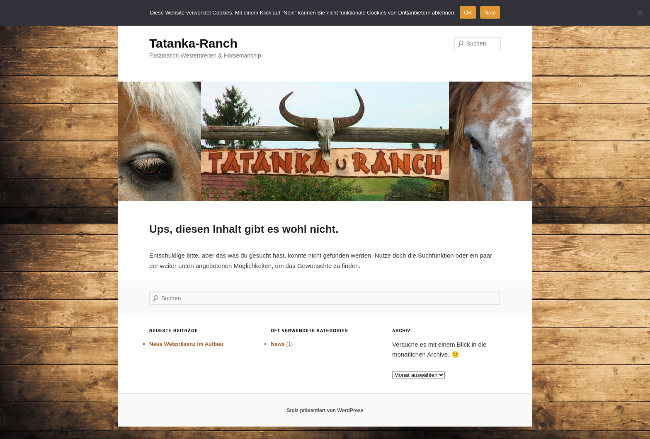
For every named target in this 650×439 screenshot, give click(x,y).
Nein (490, 13)
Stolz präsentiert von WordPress (324, 410)
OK (468, 13)
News (278, 344)
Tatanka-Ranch (193, 43)
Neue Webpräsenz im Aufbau (186, 344)
